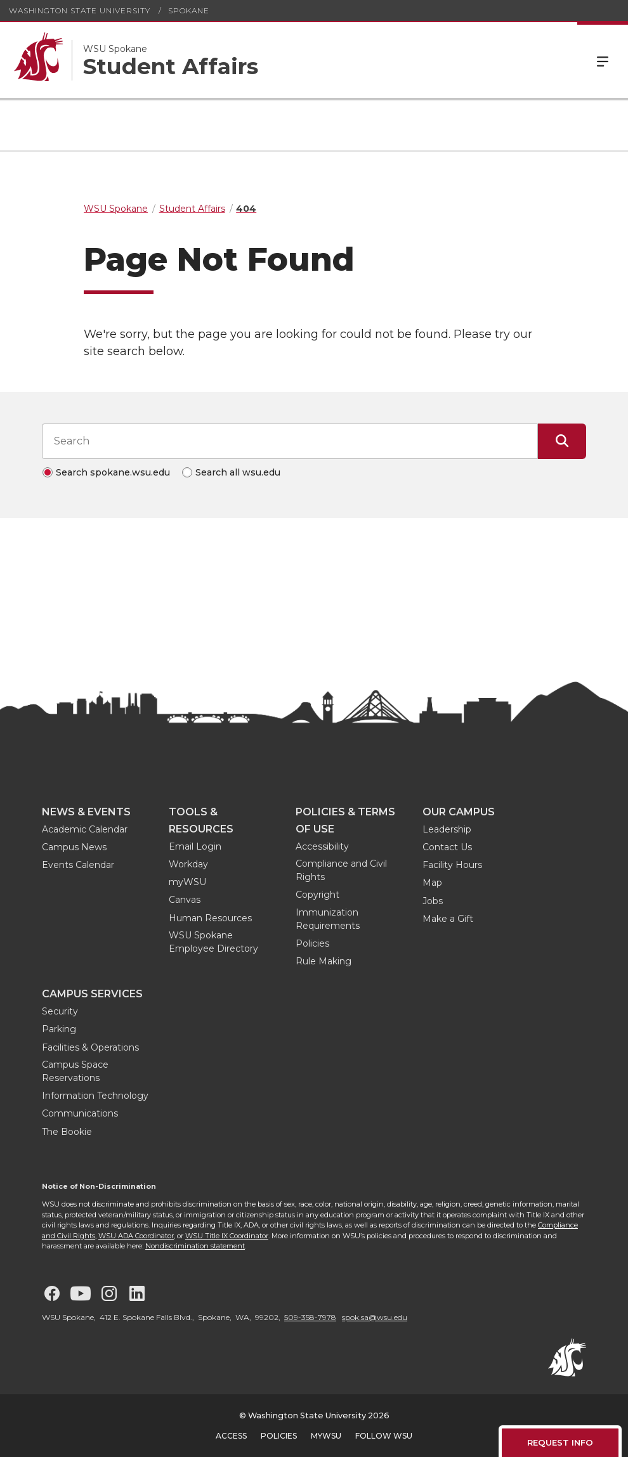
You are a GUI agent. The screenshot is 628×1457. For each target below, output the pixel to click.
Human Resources (210, 918)
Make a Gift (447, 918)
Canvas (184, 899)
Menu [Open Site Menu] (602, 60)
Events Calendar (78, 865)
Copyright (317, 894)
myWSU (187, 882)
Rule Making (323, 961)
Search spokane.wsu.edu (113, 472)
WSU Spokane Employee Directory (213, 941)
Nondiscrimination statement (195, 1245)
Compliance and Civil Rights (341, 870)
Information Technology (95, 1095)
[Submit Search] (562, 441)
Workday (188, 864)
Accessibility (322, 846)
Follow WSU (383, 1436)
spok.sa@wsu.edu (374, 1317)
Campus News (74, 847)
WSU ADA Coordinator (136, 1235)
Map (432, 882)
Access (231, 1436)
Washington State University (79, 10)
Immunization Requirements (328, 919)
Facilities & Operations (90, 1047)
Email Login (195, 846)
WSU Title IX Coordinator (226, 1235)
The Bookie (67, 1131)
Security (60, 1011)
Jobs (432, 901)
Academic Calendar (85, 829)
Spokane (188, 10)
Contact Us (447, 847)
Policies (312, 943)
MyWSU (326, 1436)
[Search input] (290, 441)
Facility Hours (452, 865)
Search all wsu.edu (237, 472)
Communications (80, 1113)
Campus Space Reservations (75, 1071)
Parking (59, 1029)
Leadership (446, 829)
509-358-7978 (310, 1317)
